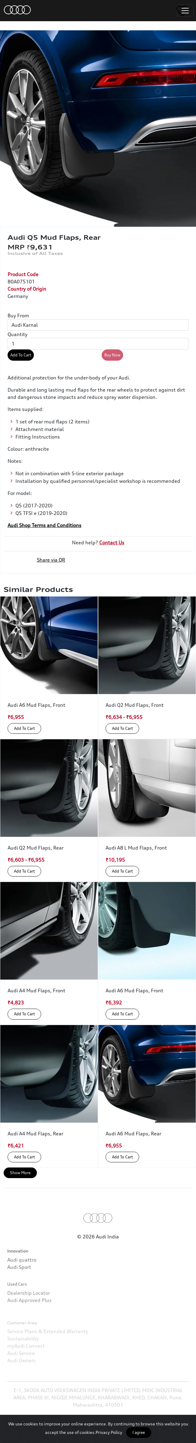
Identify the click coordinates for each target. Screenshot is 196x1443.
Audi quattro (21, 1280)
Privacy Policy (109, 1432)
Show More (20, 1172)
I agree (138, 1432)
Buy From (18, 315)
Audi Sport (19, 1287)
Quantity (18, 334)
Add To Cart (20, 354)
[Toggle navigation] (185, 11)
